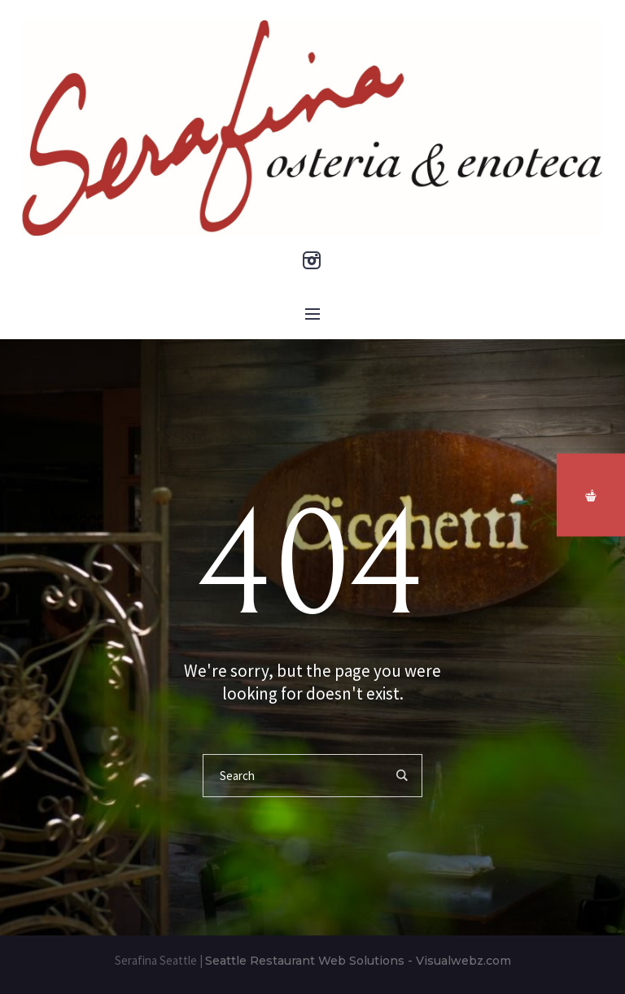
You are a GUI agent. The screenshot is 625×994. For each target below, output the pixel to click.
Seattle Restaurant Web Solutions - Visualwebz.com (358, 960)
